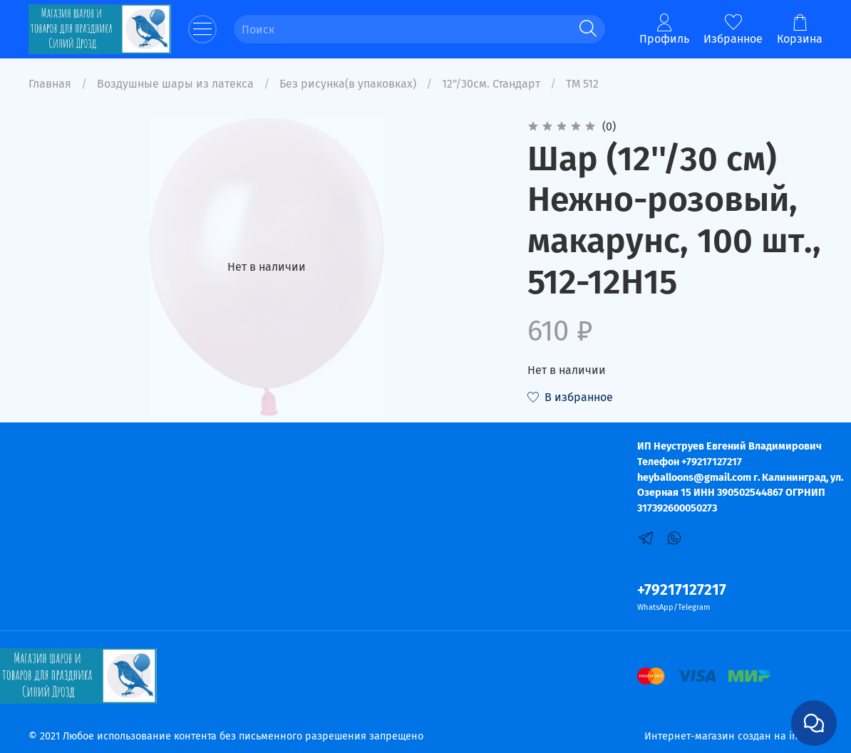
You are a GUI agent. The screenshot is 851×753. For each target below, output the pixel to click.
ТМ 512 (582, 83)
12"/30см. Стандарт (491, 83)
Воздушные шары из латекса (175, 83)
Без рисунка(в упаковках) (347, 83)
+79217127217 (681, 590)
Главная (50, 83)
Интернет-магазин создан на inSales (733, 736)
